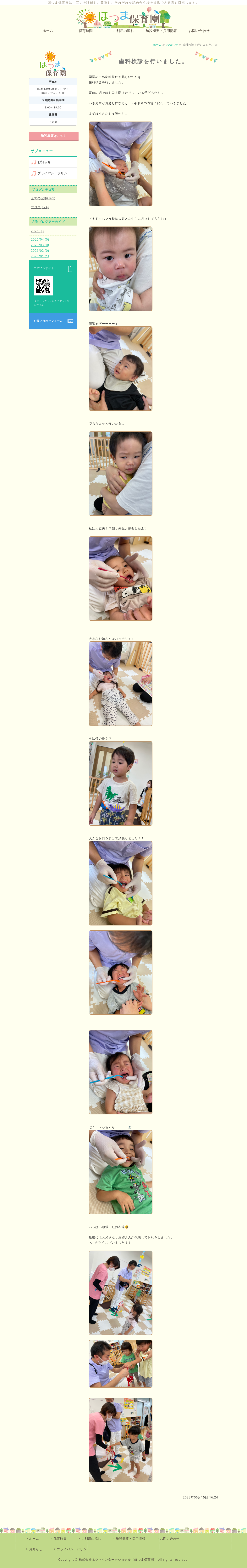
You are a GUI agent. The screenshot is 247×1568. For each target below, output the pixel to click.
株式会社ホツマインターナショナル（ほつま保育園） (118, 1559)
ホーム (48, 30)
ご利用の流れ (123, 30)
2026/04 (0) (40, 239)
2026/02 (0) (40, 250)
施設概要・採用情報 (161, 30)
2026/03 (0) (40, 245)
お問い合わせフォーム (48, 321)
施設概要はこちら (54, 136)
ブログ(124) (40, 207)
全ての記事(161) (43, 198)
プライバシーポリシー (54, 173)
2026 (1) (37, 231)
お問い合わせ (199, 30)
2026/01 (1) (40, 256)
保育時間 (86, 30)
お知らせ (172, 44)
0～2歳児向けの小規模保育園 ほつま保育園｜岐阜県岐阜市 (123, 17)
